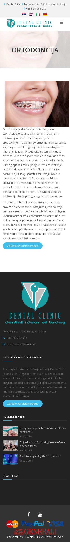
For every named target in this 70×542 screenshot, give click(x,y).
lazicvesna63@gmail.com (22, 344)
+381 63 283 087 (17, 338)
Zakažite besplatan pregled (22, 245)
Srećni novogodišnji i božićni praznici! (40, 456)
